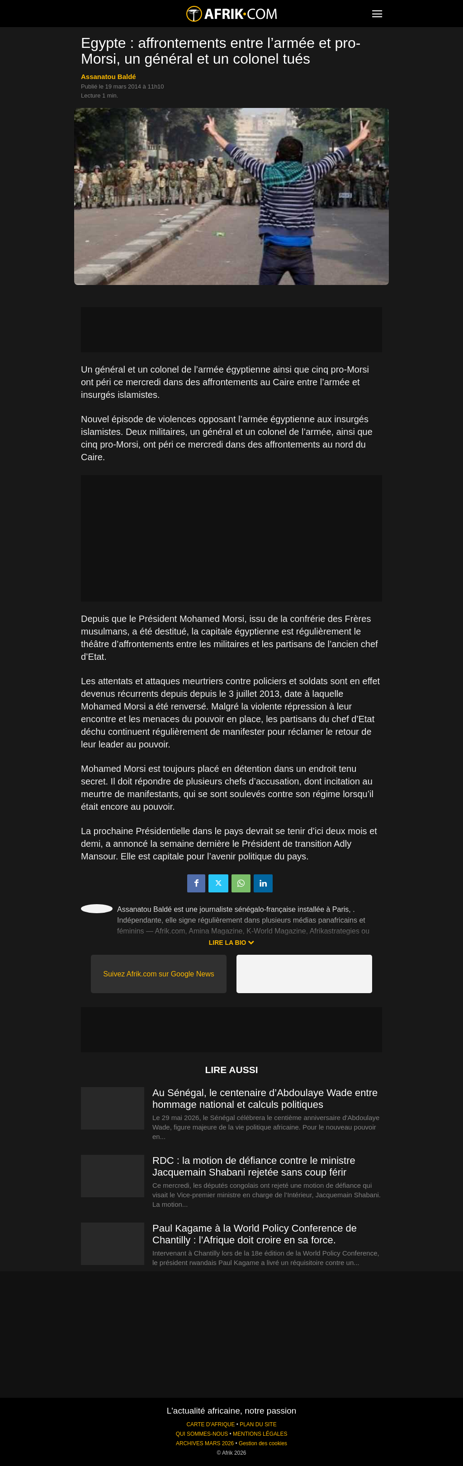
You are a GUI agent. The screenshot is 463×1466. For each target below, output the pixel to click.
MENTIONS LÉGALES (260, 1434)
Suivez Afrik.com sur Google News (158, 974)
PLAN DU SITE (258, 1424)
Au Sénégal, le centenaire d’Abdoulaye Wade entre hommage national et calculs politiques (265, 1098)
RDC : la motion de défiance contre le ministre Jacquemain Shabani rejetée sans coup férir (253, 1166)
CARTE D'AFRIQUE (210, 1424)
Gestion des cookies (263, 1443)
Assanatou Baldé (108, 76)
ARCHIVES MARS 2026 (205, 1443)
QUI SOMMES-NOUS (202, 1434)
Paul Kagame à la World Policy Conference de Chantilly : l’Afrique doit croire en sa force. (254, 1234)
